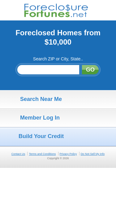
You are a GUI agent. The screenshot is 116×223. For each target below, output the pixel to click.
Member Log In (31, 118)
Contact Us (18, 153)
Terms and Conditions (42, 153)
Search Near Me (32, 99)
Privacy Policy (68, 153)
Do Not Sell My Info (93, 153)
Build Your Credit (33, 136)
